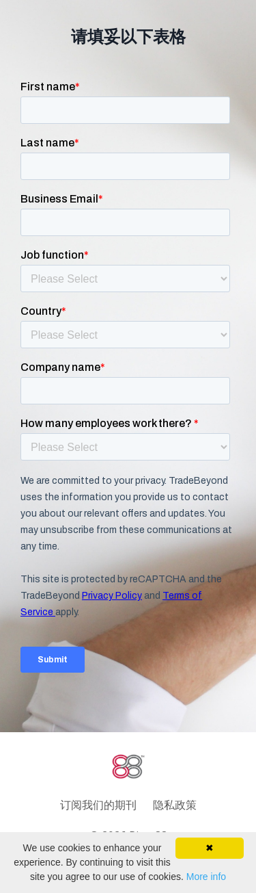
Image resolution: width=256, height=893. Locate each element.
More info (206, 876)
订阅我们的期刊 (98, 804)
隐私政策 (175, 804)
